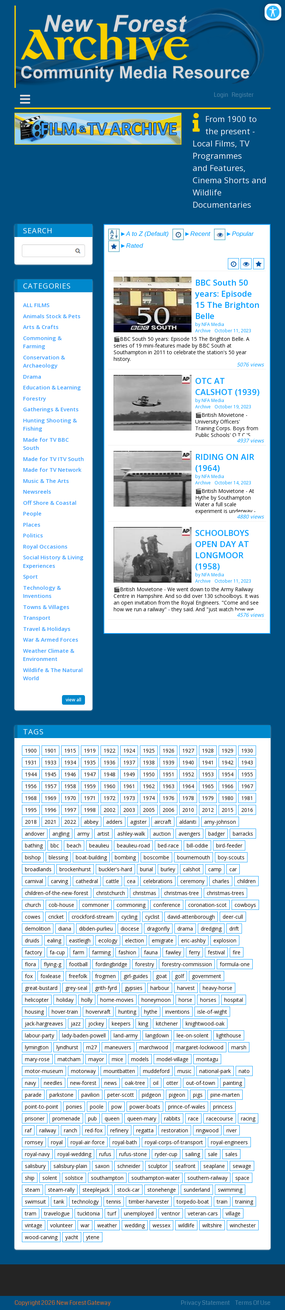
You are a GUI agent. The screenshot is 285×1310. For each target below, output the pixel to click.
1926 (168, 750)
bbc (54, 845)
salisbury (35, 1165)
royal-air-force (88, 1142)
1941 (208, 762)
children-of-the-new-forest (56, 892)
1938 (149, 762)
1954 (227, 774)
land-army (126, 1035)
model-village (173, 1059)
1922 (109, 750)
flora (30, 964)
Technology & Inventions (42, 592)
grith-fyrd (106, 987)
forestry (144, 964)
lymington (37, 1047)
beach (74, 845)
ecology (107, 940)
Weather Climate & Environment (48, 655)
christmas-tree (181, 892)
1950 (149, 774)
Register (243, 94)
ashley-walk (131, 833)
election (134, 940)
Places (31, 524)
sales (231, 1154)
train (222, 1201)
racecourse (219, 1118)
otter (172, 1082)
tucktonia (89, 1213)
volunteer (61, 1225)
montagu (207, 1059)
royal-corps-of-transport (174, 1142)
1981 (247, 798)
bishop (33, 857)
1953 (208, 774)
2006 (168, 809)
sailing (192, 1154)
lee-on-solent (193, 1035)
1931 (31, 762)
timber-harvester (149, 1201)
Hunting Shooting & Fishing (50, 424)
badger (216, 833)
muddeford (156, 1070)
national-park (215, 1070)
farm (78, 952)
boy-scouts (231, 857)
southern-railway (207, 1177)
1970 (70, 798)
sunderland (197, 1189)
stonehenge (161, 1189)
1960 (109, 786)
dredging (211, 928)
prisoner (35, 1118)
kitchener (167, 1023)
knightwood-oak (205, 1023)
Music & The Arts (46, 480)
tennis (114, 1201)
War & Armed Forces (50, 639)
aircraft (162, 821)
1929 (227, 750)
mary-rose (37, 1059)
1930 (247, 750)
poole (97, 1106)
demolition (37, 928)
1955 (247, 774)
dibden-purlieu (96, 928)
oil (155, 1082)
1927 (188, 750)
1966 (227, 786)
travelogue (57, 1213)
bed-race (168, 845)
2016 (247, 809)
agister (138, 821)
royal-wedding (74, 1154)
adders (114, 821)
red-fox (93, 1130)
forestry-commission (187, 964)
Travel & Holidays (47, 628)
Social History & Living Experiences (53, 561)
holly (86, 999)
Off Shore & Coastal (49, 502)
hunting (127, 1011)
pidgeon (151, 1094)
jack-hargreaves (44, 1023)
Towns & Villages (46, 606)
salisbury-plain (70, 1165)
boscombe (156, 857)
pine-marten (225, 1094)
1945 (50, 774)
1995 (31, 809)
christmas (144, 892)
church (33, 904)
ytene (92, 1237)
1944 (31, 774)
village (233, 1213)
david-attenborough (191, 916)
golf (179, 976)
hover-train (65, 1011)
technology (85, 1201)
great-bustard (41, 987)
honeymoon (156, 999)
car (233, 869)
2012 (208, 809)
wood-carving (41, 1237)
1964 (188, 786)
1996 (50, 809)
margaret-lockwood (199, 1047)
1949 (129, 774)
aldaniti (187, 821)
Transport (36, 617)
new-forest (83, 1082)
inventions (177, 1011)
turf (112, 1213)
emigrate (162, 940)
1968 (31, 798)
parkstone (61, 1094)
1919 (90, 750)
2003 (129, 809)
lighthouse (228, 1035)
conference (166, 904)
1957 (50, 786)
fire (236, 952)
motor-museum (44, 1070)
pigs (198, 1094)
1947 (90, 774)
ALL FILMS (36, 305)
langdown (157, 1035)
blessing (58, 857)
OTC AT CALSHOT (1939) (227, 386)
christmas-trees (225, 892)
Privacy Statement (205, 1303)
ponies (74, 1106)
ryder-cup (166, 1154)
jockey (96, 1023)
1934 (70, 762)
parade (33, 1094)
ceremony (192, 881)
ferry (194, 952)
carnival (34, 881)
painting (232, 1082)
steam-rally (61, 1189)
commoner (95, 904)
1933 (50, 762)
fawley (173, 952)
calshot (191, 869)
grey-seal (76, 987)
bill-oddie (197, 845)
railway (47, 1130)
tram (30, 1213)
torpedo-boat (193, 1201)
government (206, 976)
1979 (208, 798)
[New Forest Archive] (142, 47)
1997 (70, 809)
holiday (64, 999)
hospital (233, 999)
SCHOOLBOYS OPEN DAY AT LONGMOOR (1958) (222, 549)
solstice (74, 1177)
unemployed (139, 1213)
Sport (30, 576)
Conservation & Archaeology (44, 361)
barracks (243, 833)
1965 (208, 786)
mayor (96, 1059)
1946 (70, 774)
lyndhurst (67, 1047)
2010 (188, 809)
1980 (227, 798)
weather (107, 1225)
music (184, 1070)
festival (216, 952)
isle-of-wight (212, 1011)
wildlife (186, 1225)
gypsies (133, 987)
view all (73, 699)
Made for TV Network (52, 469)
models (140, 1059)
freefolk (78, 976)
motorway (83, 1070)
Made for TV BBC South (46, 444)
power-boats (145, 1106)
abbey (91, 821)
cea (131, 881)
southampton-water (155, 1177)
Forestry (34, 398)
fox (29, 976)
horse (185, 999)
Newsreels (37, 491)
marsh (238, 1047)
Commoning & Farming (42, 342)
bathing (34, 845)
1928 (208, 750)
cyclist (152, 916)
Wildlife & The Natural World (53, 674)
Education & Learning (52, 387)
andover (35, 833)
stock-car (128, 1189)
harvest (186, 987)
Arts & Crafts (41, 326)
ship (30, 1177)
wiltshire (212, 1225)
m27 (91, 1047)
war (85, 1225)
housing (34, 1011)
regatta (145, 1130)
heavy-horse (217, 987)
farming (101, 952)
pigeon (177, 1094)
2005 (149, 809)
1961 (129, 786)
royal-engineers (229, 1142)
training (244, 1201)
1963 (168, 786)
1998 (90, 809)
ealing (54, 940)
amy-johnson (220, 821)
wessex (161, 1225)
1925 (149, 750)
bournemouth (193, 857)
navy (30, 1082)
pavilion (90, 1094)
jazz (76, 1023)
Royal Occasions (45, 546)
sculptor (157, 1165)
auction (162, 833)
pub (92, 1118)
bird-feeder (229, 845)
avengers (189, 833)
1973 (129, 798)
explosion (224, 940)
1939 (168, 762)
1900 (31, 750)
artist (103, 833)
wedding (135, 1225)
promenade (66, 1118)
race (193, 1118)
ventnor (170, 1213)
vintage (33, 1225)
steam (32, 1189)
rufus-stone (133, 1154)
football (78, 964)
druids (32, 940)
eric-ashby (193, 940)
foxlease (50, 976)
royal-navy (37, 1154)
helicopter (37, 999)
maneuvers (118, 1047)
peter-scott (120, 1094)
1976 (168, 798)
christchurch (110, 892)
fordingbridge (111, 964)
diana (64, 928)
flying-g (52, 964)
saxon (102, 1165)
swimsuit (35, 1201)
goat (161, 976)
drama (185, 928)
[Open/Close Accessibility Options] (272, 12)
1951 (168, 774)
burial (146, 869)
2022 (70, 821)
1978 (188, 798)
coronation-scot (207, 904)
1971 (90, 798)
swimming (230, 1189)
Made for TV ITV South (53, 459)
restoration (174, 1130)
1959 (90, 786)
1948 (109, 774)
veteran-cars (203, 1213)
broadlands (38, 869)
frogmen (105, 976)
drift (234, 928)
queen (112, 1118)
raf (28, 1130)
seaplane (214, 1165)
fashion (127, 952)
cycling (129, 916)
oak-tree (135, 1082)
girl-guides (136, 976)
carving (59, 881)
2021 (50, 821)
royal (57, 1142)
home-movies (117, 999)
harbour (159, 987)
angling (60, 833)
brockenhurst (75, 869)
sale (212, 1154)
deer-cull (233, 916)
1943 (247, 762)
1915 (70, 750)
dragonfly (158, 928)
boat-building (91, 857)
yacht (71, 1237)
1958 (70, 786)
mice (117, 1059)
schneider (128, 1165)
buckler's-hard (115, 869)
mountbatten (119, 1070)
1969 (50, 798)
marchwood (153, 1047)
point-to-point (41, 1106)
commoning (131, 904)
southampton (107, 1177)
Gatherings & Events (51, 409)
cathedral (87, 881)
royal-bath (124, 1142)
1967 (247, 786)
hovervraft (98, 1011)
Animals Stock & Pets (52, 316)
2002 (109, 809)
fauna (151, 952)
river (231, 1130)
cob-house (61, 904)
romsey (34, 1142)
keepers (121, 1023)
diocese (130, 928)
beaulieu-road (133, 845)
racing (248, 1118)
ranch (70, 1130)
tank (59, 1201)
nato (244, 1070)
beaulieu (99, 845)
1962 (149, 786)
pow (116, 1106)
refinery (119, 1130)
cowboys (245, 904)
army (83, 833)
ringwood (207, 1130)
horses (208, 999)
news (110, 1082)
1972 (109, 798)
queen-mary (141, 1118)
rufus (105, 1154)
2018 (31, 821)
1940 (188, 762)
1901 (50, 750)
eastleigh (80, 940)
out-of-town (200, 1082)
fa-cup (57, 952)
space (242, 1177)
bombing (125, 857)
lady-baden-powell (84, 1035)
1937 (129, 762)
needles (53, 1082)
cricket (56, 916)
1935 (90, 762)
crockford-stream (93, 916)
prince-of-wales (186, 1106)
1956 (31, 786)
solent (49, 1177)
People (32, 513)
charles (220, 881)
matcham (69, 1059)
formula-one (235, 964)
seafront (185, 1165)
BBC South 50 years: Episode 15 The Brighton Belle (227, 299)
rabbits (172, 1118)
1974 (149, 798)
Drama (32, 376)
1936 (109, 762)
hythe (150, 1011)
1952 (188, 774)
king (143, 1023)
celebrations (158, 881)
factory (33, 952)
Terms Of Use (253, 1303)
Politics (33, 535)
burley (168, 869)
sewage (242, 1165)
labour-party (39, 1035)
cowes (32, 916)
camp (215, 869)
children (246, 881)
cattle (112, 881)
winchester (243, 1225)
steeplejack (95, 1189)
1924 (129, 750)
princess (223, 1106)
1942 (227, 762)
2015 (227, 809)
